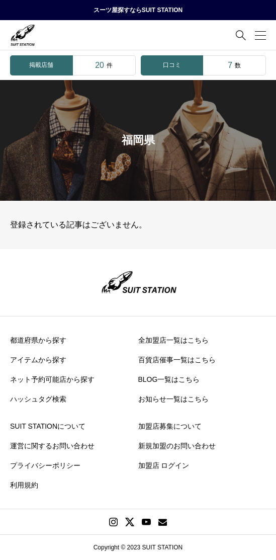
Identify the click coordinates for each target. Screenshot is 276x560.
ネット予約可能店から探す (52, 379)
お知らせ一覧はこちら (173, 399)
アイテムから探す (38, 360)
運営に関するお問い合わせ (52, 446)
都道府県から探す (38, 340)
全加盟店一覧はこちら (173, 340)
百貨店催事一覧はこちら (177, 360)
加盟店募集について (170, 426)
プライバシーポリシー (45, 465)
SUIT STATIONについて (47, 426)
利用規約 (24, 485)
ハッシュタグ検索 (38, 399)
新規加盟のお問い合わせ (177, 446)
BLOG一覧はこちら (169, 379)
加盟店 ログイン (164, 465)
